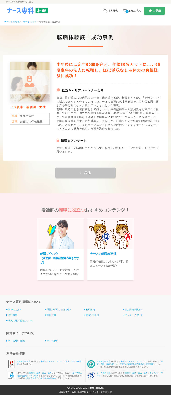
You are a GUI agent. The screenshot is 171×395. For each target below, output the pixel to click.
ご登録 (157, 10)
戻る (87, 173)
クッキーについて (134, 315)
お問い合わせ (92, 315)
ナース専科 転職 (24, 361)
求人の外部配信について (20, 320)
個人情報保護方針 (134, 309)
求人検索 (113, 10)
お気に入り (133, 11)
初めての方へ (15, 309)
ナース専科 (52, 341)
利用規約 (90, 309)
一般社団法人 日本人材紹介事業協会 (40, 378)
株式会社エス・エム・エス (52, 361)
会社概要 (12, 315)
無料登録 (51, 315)
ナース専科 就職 (16, 341)
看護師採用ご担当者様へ (59, 309)
